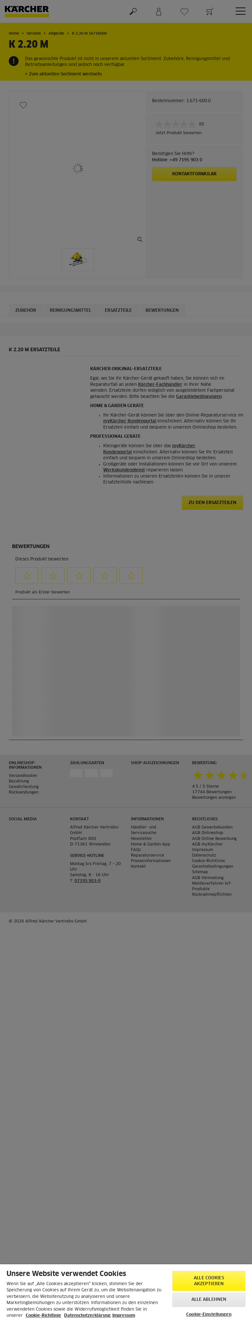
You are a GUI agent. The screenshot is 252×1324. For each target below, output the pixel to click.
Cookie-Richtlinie (43, 1316)
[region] (126, 1294)
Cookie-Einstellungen (208, 1315)
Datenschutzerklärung (87, 1316)
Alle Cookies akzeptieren (209, 1281)
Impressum (123, 1316)
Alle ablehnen (209, 1300)
